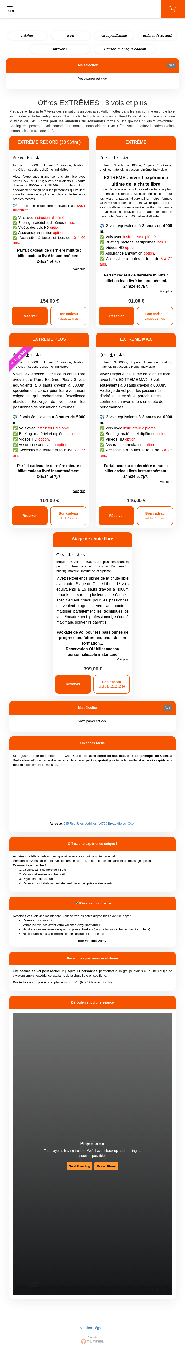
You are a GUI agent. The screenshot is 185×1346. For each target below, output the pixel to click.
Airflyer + (60, 49)
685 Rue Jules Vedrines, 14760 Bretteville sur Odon (99, 823)
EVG (70, 36)
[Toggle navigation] (10, 9)
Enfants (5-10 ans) (157, 36)
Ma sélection (88, 65)
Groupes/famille (114, 36)
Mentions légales (92, 1328)
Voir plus (79, 269)
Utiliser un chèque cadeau (125, 49)
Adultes (27, 36)
